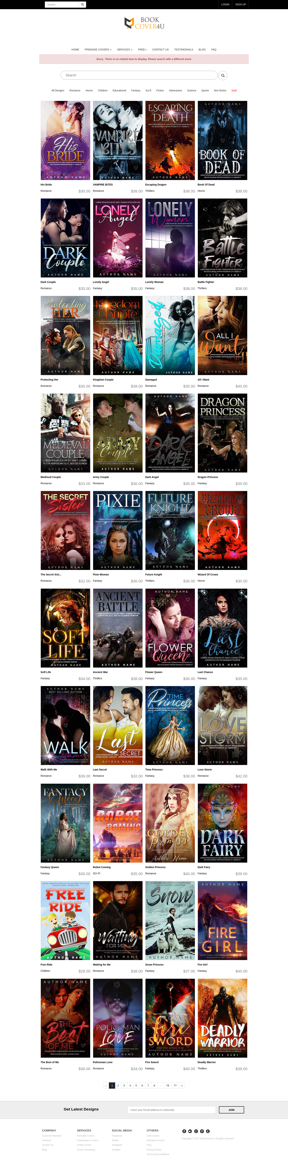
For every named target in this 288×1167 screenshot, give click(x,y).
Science (191, 90)
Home (75, 49)
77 (175, 1085)
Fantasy (135, 90)
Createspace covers (87, 1140)
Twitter (115, 1140)
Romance (74, 90)
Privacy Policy (154, 1149)
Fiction (160, 90)
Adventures (175, 90)
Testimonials (183, 49)
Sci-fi (148, 90)
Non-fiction (220, 90)
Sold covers (153, 1136)
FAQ (213, 49)
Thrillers (149, 190)
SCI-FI (96, 873)
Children (102, 90)
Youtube (116, 1149)
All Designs (57, 90)
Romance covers (156, 1140)
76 (167, 1085)
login (225, 4)
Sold (234, 90)
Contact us (160, 49)
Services (124, 49)
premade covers (98, 49)
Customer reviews (52, 1136)
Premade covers (85, 1136)
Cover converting (86, 1149)
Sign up (240, 4)
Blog (202, 49)
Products (46, 1140)
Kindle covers (84, 1145)
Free (142, 49)
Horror (89, 90)
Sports (205, 90)
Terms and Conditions (158, 1154)
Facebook (117, 1136)
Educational (119, 90)
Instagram (117, 1145)
